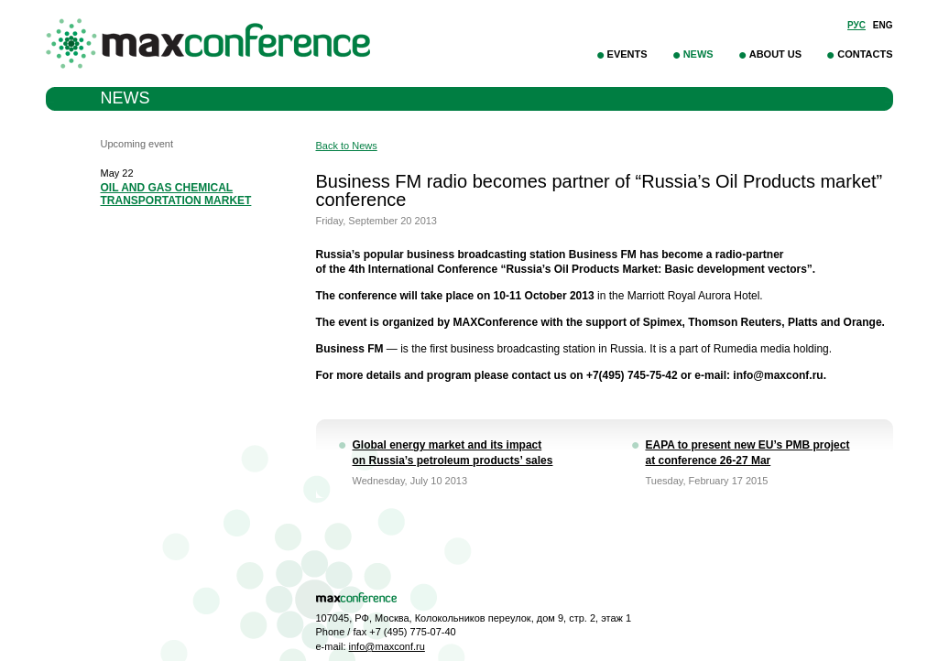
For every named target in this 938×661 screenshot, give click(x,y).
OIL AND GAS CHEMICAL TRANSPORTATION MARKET (176, 194)
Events (627, 54)
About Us (775, 54)
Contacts (864, 54)
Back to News (346, 145)
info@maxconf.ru (387, 646)
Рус (856, 25)
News (698, 54)
